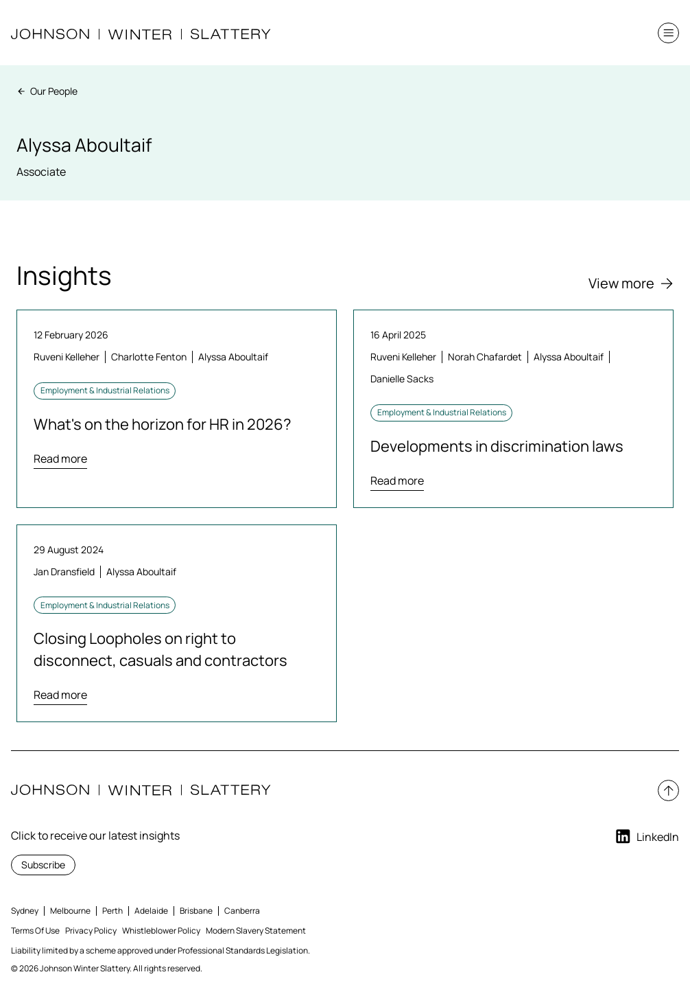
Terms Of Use (35, 930)
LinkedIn (646, 836)
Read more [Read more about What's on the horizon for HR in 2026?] (60, 458)
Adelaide (151, 910)
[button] (668, 33)
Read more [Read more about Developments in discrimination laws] (397, 480)
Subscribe (43, 864)
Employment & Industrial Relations (104, 390)
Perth (112, 910)
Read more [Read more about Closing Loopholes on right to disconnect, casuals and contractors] (60, 694)
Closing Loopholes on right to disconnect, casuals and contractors (160, 649)
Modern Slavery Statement (256, 930)
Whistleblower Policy (161, 930)
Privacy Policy (91, 930)
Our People (47, 90)
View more (631, 283)
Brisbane (196, 910)
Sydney (24, 910)
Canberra (242, 910)
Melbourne (70, 910)
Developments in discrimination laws (496, 446)
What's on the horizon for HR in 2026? (163, 424)
